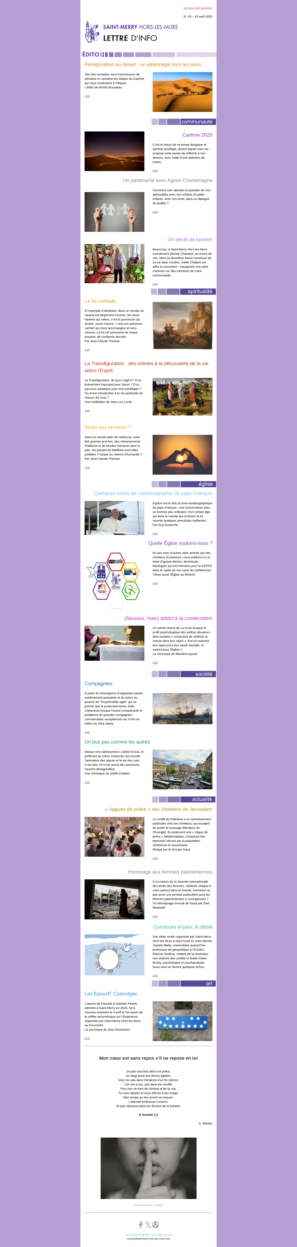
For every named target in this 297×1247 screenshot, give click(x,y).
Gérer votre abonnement (157, 1234)
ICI (156, 1114)
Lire (87, 96)
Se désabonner (134, 1234)
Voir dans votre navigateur (198, 8)
